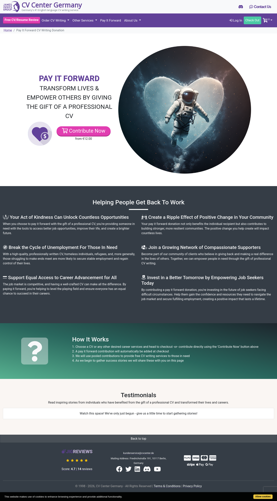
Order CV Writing (54, 20)
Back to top (138, 438)
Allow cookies (263, 496)
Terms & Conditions (167, 486)
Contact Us (260, 6)
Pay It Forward (110, 20)
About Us (131, 20)
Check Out (252, 20)
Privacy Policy (192, 486)
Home (8, 30)
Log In (235, 20)
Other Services (83, 20)
